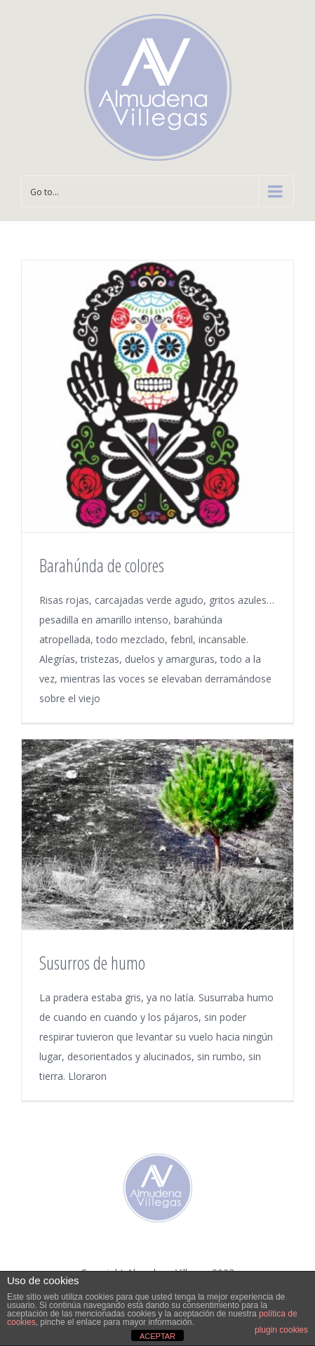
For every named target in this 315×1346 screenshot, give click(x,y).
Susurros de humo (92, 963)
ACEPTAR (157, 1336)
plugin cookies (281, 1330)
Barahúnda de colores (101, 565)
